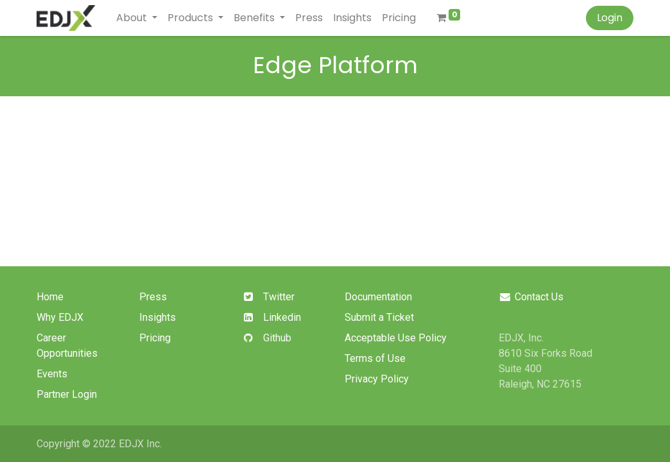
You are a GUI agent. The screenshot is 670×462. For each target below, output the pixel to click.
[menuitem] (309, 18)
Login (609, 17)
